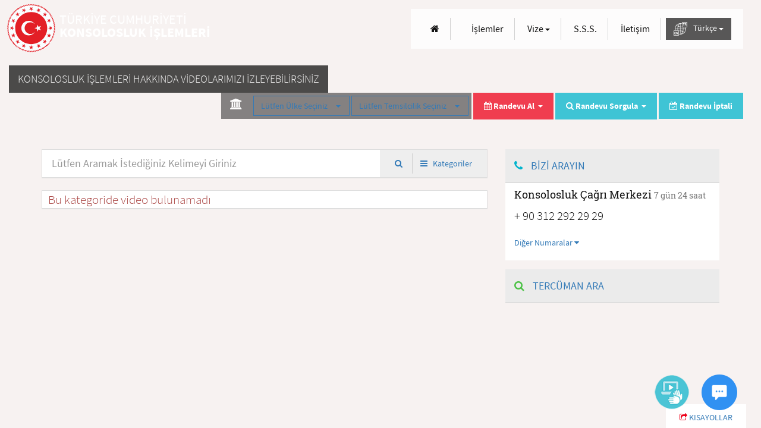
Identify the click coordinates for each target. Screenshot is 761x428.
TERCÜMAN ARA (559, 285)
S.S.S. (585, 28)
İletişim (635, 28)
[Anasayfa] (435, 29)
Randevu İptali (700, 105)
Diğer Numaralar (546, 242)
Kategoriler (446, 163)
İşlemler (487, 28)
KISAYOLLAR (706, 417)
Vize (538, 28)
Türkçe (699, 29)
